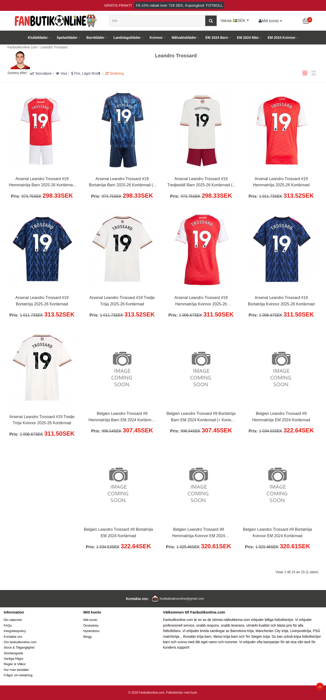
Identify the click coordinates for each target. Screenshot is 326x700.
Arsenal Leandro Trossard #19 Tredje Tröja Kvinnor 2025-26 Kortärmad (42, 420)
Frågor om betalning (18, 675)
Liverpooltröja (300, 631)
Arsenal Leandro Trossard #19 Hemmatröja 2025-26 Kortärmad (281, 182)
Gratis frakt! (118, 5)
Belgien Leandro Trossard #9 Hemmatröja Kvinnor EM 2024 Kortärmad (198, 533)
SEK (241, 20)
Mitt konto (269, 21)
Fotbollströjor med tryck (181, 692)
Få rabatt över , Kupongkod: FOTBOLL (179, 5)
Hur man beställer (16, 670)
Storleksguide (13, 653)
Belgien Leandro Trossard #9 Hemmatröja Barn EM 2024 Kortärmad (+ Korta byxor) (122, 417)
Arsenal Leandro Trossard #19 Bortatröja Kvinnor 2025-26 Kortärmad (281, 301)
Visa (61, 73)
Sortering (114, 73)
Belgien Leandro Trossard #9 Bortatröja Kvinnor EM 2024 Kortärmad (277, 532)
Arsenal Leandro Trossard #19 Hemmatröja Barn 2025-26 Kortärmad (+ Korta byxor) (42, 183)
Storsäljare (41, 73)
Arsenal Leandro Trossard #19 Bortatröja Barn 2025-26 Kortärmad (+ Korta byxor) (122, 183)
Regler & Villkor (15, 664)
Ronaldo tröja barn (197, 636)
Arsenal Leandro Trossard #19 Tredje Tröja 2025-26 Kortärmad (122, 301)
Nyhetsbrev (91, 631)
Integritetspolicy (15, 631)
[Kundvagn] (306, 20)
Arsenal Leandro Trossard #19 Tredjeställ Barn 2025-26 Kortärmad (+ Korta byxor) (201, 183)
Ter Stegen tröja (257, 636)
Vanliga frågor (13, 658)
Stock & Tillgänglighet (19, 647)
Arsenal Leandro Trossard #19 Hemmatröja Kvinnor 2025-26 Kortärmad (200, 301)
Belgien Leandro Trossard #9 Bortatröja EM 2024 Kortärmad (118, 532)
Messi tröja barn (225, 636)
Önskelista (91, 625)
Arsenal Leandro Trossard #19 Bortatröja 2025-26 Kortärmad (41, 301)
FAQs (8, 625)
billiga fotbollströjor (279, 620)
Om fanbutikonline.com (20, 642)
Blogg (87, 636)
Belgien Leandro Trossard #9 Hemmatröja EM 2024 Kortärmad (281, 416)
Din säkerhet (13, 620)
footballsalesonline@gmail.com (182, 598)
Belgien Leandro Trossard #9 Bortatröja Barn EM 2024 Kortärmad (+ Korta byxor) (200, 417)
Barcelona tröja (242, 631)
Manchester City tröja (272, 631)
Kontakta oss (13, 636)
